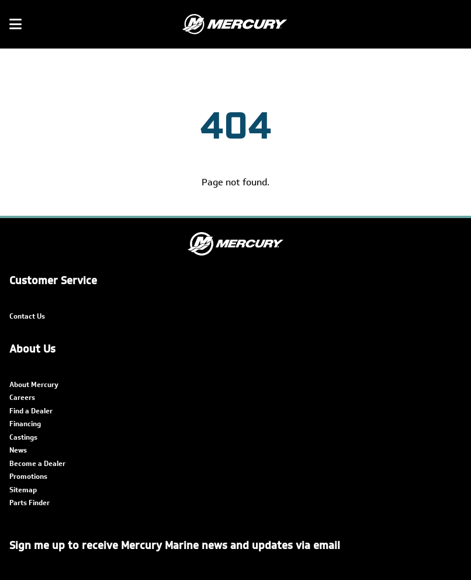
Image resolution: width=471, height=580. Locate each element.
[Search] (455, 25)
